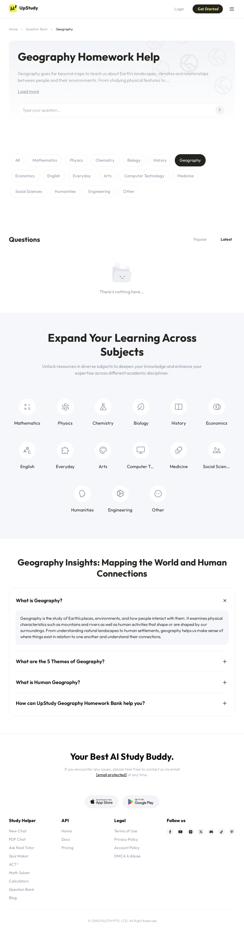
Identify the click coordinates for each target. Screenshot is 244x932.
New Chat (17, 830)
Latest (226, 239)
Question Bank (37, 29)
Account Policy (127, 847)
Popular (200, 239)
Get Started (207, 8)
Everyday (82, 175)
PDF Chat (17, 839)
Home (13, 29)
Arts (107, 175)
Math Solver (19, 872)
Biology (134, 160)
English (53, 175)
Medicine (185, 175)
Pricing (67, 847)
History (160, 160)
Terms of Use (125, 830)
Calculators (19, 881)
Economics (24, 175)
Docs (65, 839)
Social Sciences (28, 191)
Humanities (65, 191)
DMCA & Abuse (127, 856)
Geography (190, 160)
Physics (76, 160)
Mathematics (45, 160)
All (17, 160)
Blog (13, 897)
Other (128, 191)
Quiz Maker (19, 856)
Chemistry (105, 160)
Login (179, 8)
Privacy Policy (126, 839)
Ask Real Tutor (21, 847)
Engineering (99, 191)
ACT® (14, 864)
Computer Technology (144, 175)
